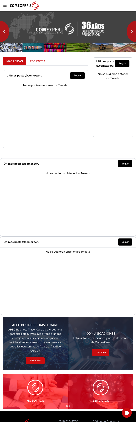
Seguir (77, 75)
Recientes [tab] (37, 61)
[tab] (67, 406)
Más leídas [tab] (14, 61)
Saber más (35, 360)
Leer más (101, 352)
